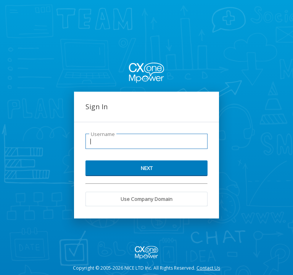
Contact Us (208, 268)
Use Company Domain (146, 199)
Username (103, 134)
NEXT (147, 168)
